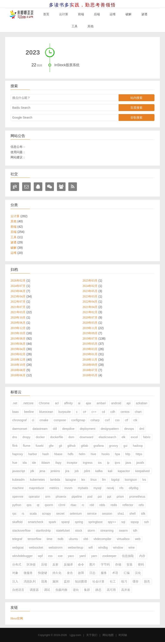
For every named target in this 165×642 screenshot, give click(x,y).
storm (91, 530)
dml (141, 428)
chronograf (19, 420)
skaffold (17, 522)
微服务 (28, 573)
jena (42, 471)
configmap (78, 420)
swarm (123, 530)
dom (71, 437)
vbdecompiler (102, 539)
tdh (135, 530)
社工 (113, 581)
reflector (127, 505)
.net (14, 403)
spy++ (112, 522)
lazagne (70, 479)
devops (129, 428)
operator (34, 496)
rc (83, 505)
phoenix (61, 496)
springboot (95, 522)
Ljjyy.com (75, 635)
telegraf (17, 539)
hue (14, 462)
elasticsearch (107, 437)
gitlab (84, 445)
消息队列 (30, 581)
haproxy (17, 454)
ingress (87, 462)
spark (52, 522)
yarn (94, 556)
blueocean (46, 411)
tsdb (60, 539)
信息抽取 (128, 556)
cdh (112, 411)
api (129, 403)
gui (125, 445)
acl (57, 403)
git (60, 445)
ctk (135, 420)
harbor (32, 454)
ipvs (117, 462)
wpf (40, 556)
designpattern (110, 428)
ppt (109, 496)
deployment (87, 428)
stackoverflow (21, 530)
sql (123, 522)
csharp (94, 420)
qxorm (49, 505)
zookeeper (109, 556)
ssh (146, 522)
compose (60, 420)
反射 (55, 564)
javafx (140, 462)
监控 (67, 581)
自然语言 (18, 590)
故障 (81, 573)
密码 (141, 564)
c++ (94, 411)
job (77, 471)
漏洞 (55, 581)
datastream (39, 428)
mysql (97, 488)
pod (89, 496)
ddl (55, 428)
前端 (81, 14)
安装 (130, 564)
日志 (92, 573)
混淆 (44, 581)
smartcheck (35, 522)
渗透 (144, 14)
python (16, 505)
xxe (60, 556)
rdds (102, 505)
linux (93, 479)
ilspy (58, 462)
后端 (97, 14)
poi (100, 496)
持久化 (56, 573)
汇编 (127, 573)
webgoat (18, 547)
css (117, 420)
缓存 (136, 581)
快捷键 (42, 573)
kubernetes (37, 479)
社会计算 (98, 581)
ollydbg (133, 488)
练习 (124, 581)
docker (40, 437)
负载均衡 (61, 590)
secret (60, 513)
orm (47, 496)
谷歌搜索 (136, 117)
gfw (51, 445)
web (138, 539)
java (128, 462)
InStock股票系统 (66, 65)
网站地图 (108, 635)
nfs (121, 488)
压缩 (44, 564)
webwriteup (75, 547)
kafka (98, 471)
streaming (106, 530)
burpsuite (64, 411)
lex (83, 479)
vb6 (85, 539)
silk (143, 513)
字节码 (105, 564)
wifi (91, 547)
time (49, 539)
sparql (65, 522)
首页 (46, 14)
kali (110, 471)
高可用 (111, 590)
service (92, 513)
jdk (32, 471)
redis (114, 505)
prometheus (137, 496)
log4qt (115, 479)
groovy (113, 445)
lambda (55, 479)
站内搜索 (136, 97)
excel (134, 437)
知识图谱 (81, 581)
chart (138, 411)
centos (125, 411)
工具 (75, 26)
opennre (17, 496)
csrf (107, 420)
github (71, 445)
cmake (44, 420)
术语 (115, 573)
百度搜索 (136, 107)
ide (34, 462)
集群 (87, 590)
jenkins (55, 471)
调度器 (34, 590)
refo (141, 505)
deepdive (68, 428)
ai (79, 403)
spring (79, 522)
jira (67, 471)
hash (45, 454)
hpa (117, 454)
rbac (73, 505)
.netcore (28, 403)
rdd (92, 505)
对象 (15, 573)
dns (14, 437)
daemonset (19, 428)
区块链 (31, 564)
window (118, 547)
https (139, 454)
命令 (81, 564)
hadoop (138, 445)
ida (25, 462)
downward (86, 437)
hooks (106, 454)
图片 (92, 564)
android (116, 403)
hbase (58, 454)
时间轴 (123, 635)
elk (123, 437)
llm (104, 479)
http (127, 454)
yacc (71, 556)
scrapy (46, 513)
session (107, 513)
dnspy (26, 437)
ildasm (45, 462)
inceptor (72, 462)
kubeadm (18, 479)
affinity (68, 403)
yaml (82, 556)
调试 (47, 590)
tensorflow (34, 539)
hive (93, 454)
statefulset (63, 530)
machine (18, 488)
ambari (101, 403)
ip (108, 462)
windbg (103, 547)
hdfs (70, 454)
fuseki (40, 445)
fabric (146, 437)
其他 (90, 26)
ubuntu (73, 539)
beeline (29, 411)
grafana (98, 445)
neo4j (110, 488)
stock (78, 530)
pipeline (77, 496)
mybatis (83, 488)
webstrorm (56, 547)
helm (82, 454)
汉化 (138, 573)
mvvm (68, 488)
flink (15, 445)
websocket (36, 547)
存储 (118, 564)
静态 (98, 590)
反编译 (68, 564)
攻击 (70, 573)
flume (26, 445)
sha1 (121, 513)
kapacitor (124, 471)
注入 (15, 581)
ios (100, 462)
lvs (144, 479)
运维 (113, 14)
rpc (14, 513)
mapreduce (36, 488)
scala (33, 513)
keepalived (142, 471)
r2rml (61, 505)
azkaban (141, 403)
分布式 (16, 564)
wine (131, 547)
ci (33, 420)
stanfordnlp (43, 530)
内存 (142, 556)
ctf (126, 420)
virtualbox (123, 539)
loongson (131, 479)
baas (15, 411)
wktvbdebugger (22, 556)
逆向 (76, 590)
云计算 (63, 14)
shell (132, 513)
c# (84, 411)
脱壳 (147, 581)
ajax (88, 403)
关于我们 (91, 635)
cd (103, 411)
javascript (18, 471)
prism (120, 496)
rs (23, 513)
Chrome (44, 403)
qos (29, 505)
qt (38, 505)
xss (50, 556)
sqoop (135, 522)
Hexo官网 (17, 618)
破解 (128, 14)
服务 (104, 573)
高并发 (125, 590)
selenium (76, 513)
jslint (87, 471)
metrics (54, 488)
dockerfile (56, 437)
